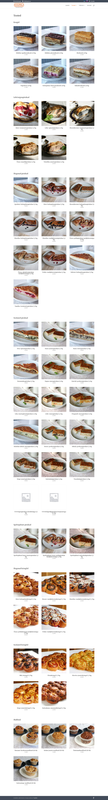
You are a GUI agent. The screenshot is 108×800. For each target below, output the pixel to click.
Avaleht (68, 5)
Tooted (73, 5)
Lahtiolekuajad (17, 1)
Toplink (35, 798)
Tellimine (81, 5)
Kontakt (89, 5)
